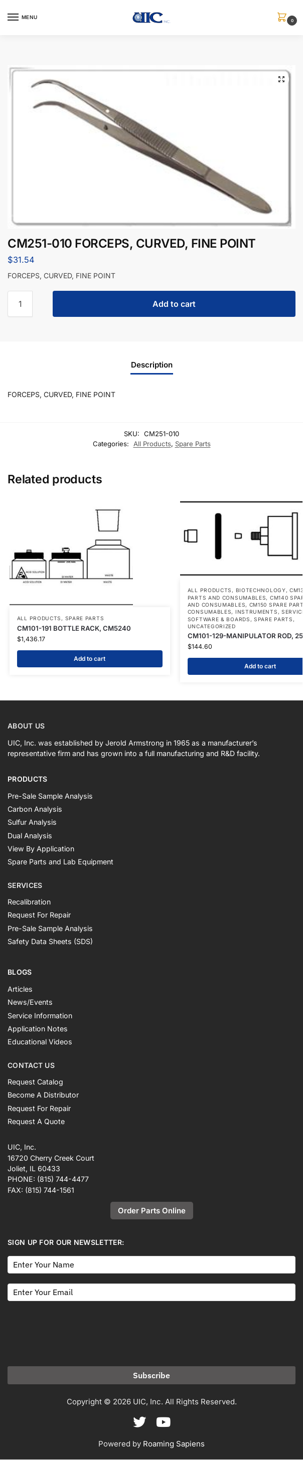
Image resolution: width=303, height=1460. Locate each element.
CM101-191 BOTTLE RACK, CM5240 (74, 628)
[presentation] (84, 1330)
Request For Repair (39, 915)
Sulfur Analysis (32, 822)
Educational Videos (40, 1042)
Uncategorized (212, 626)
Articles (20, 989)
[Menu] (23, 17)
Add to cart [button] (89, 658)
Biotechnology (261, 590)
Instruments (256, 612)
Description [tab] (152, 365)
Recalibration (29, 902)
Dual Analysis (30, 835)
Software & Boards (219, 619)
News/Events (30, 1002)
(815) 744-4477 (63, 1179)
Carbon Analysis (35, 809)
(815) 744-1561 (49, 1190)
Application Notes (38, 1029)
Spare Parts (193, 444)
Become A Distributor (43, 1095)
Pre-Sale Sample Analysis (50, 796)
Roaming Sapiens (174, 1443)
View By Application (41, 849)
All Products (152, 444)
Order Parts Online (152, 1211)
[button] (283, 18)
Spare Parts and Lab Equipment (60, 862)
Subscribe (151, 1375)
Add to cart (174, 304)
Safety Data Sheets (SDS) (50, 942)
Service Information (40, 1015)
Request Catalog (35, 1082)
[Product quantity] (20, 304)
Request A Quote (36, 1122)
